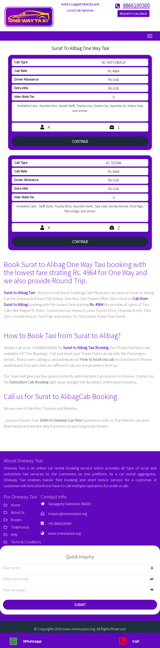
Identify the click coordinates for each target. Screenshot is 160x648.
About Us (17, 512)
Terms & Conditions (26, 541)
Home (15, 504)
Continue (80, 141)
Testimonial (20, 527)
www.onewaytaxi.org (64, 533)
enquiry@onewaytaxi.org (67, 513)
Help (14, 534)
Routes (16, 519)
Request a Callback (133, 14)
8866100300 (133, 5)
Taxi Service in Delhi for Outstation (29, 414)
